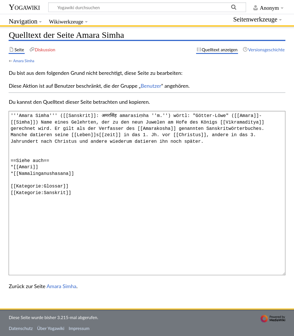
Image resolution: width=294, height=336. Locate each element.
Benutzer (151, 86)
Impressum (79, 328)
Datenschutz (21, 328)
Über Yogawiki (50, 328)
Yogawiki (24, 7)
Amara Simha (23, 60)
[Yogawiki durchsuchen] (147, 7)
